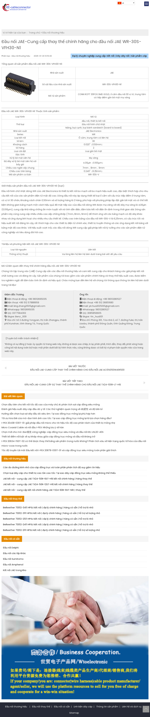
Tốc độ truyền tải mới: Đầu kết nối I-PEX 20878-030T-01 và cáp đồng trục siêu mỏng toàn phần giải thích (59, 450)
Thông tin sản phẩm (107, 706)
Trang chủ (34, 32)
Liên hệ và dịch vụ (131, 706)
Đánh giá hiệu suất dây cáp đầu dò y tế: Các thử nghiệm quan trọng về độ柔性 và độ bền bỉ (52, 409)
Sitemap (74, 712)
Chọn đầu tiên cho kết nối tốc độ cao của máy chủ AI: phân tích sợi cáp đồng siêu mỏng (51, 404)
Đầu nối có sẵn (62, 706)
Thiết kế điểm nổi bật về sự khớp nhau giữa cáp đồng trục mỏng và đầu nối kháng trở (48, 436)
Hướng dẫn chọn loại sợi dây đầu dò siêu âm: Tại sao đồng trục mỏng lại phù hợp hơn (48, 413)
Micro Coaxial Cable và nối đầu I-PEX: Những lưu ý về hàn (33, 427)
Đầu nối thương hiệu (53, 32)
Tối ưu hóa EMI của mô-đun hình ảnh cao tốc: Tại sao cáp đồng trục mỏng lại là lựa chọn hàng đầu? (57, 418)
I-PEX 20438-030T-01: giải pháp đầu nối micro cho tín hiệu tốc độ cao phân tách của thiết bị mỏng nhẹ (58, 422)
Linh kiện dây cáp (83, 706)
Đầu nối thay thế (41, 706)
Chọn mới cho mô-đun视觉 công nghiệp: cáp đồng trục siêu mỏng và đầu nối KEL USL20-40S (52, 432)
